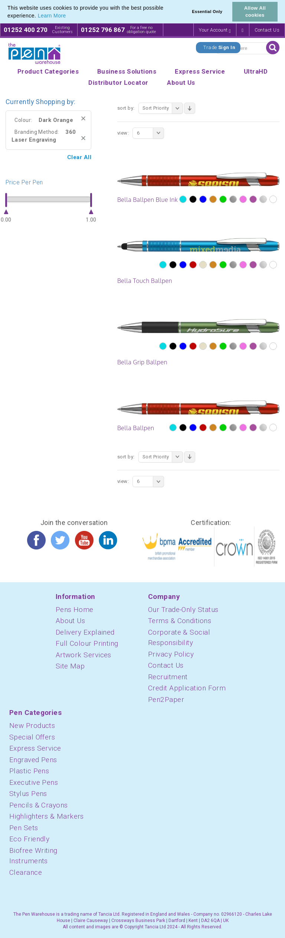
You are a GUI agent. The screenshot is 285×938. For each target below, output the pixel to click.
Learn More (52, 16)
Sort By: (126, 108)
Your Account (215, 30)
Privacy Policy (171, 654)
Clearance (25, 872)
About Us (70, 620)
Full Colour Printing (87, 643)
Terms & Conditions (179, 620)
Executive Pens (33, 782)
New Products (32, 725)
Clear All (79, 157)
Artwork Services (83, 655)
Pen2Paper (166, 699)
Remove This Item (83, 118)
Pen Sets (23, 827)
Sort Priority (162, 108)
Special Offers (32, 737)
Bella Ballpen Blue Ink (147, 199)
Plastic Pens (29, 771)
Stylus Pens (28, 793)
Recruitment (168, 677)
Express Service (35, 748)
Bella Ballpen (135, 428)
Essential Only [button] (207, 11)
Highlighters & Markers (46, 816)
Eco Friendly (29, 839)
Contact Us (267, 30)
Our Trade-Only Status (183, 609)
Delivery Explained (85, 632)
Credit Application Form (187, 688)
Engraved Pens (33, 759)
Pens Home (75, 609)
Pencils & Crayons (38, 805)
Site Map (70, 666)
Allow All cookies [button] (255, 11)
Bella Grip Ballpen (142, 362)
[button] (69, 16)
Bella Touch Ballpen (144, 280)
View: (123, 133)
